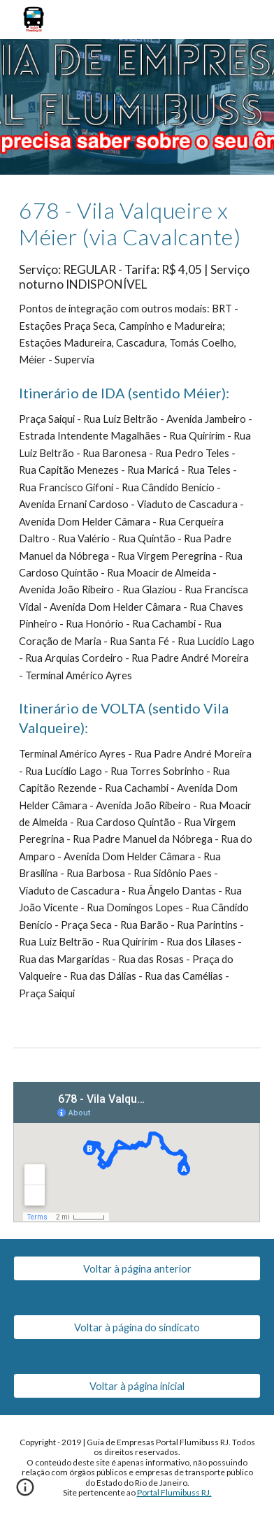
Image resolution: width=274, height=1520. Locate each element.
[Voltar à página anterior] (136, 1268)
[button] (25, 1492)
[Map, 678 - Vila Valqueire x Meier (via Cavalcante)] (136, 1152)
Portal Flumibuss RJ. (174, 1492)
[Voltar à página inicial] (136, 1386)
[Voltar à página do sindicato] (136, 1327)
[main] (136, 599)
